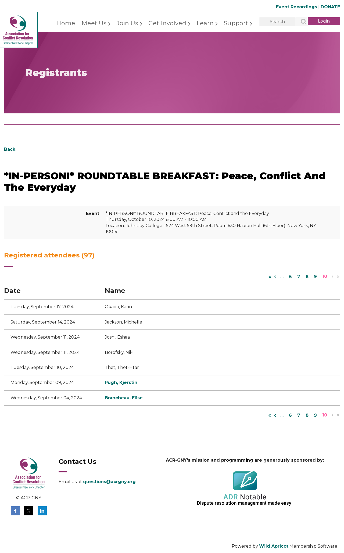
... (282, 276)
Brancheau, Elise (124, 397)
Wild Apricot (273, 546)
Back (9, 149)
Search (300, 22)
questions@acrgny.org (109, 481)
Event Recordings (296, 6)
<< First (269, 277)
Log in (324, 21)
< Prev (275, 277)
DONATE (330, 6)
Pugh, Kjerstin (121, 382)
